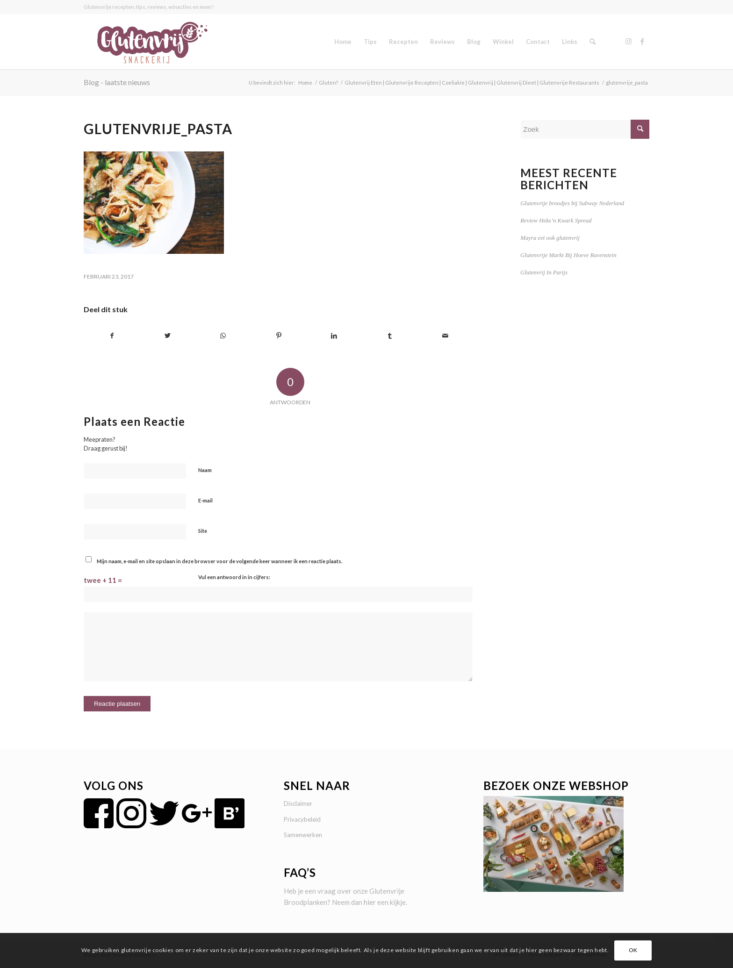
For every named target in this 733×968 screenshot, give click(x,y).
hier (370, 902)
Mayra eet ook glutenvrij (549, 238)
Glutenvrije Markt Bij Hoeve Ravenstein (568, 255)
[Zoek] (592, 41)
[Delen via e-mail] (445, 336)
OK (633, 950)
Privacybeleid (302, 819)
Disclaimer (298, 803)
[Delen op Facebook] (112, 336)
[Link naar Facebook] (642, 41)
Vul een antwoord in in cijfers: (234, 577)
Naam (205, 470)
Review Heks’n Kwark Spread (555, 220)
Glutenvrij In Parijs (544, 272)
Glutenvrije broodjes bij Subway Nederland (572, 203)
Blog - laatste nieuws (117, 82)
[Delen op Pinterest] (278, 336)
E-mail (205, 500)
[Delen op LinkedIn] (334, 336)
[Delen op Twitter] (167, 336)
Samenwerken (303, 835)
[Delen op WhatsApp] (223, 336)
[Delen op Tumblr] (389, 336)
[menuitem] (343, 41)
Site (202, 531)
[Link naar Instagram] (628, 41)
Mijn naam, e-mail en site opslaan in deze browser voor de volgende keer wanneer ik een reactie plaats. (219, 561)
